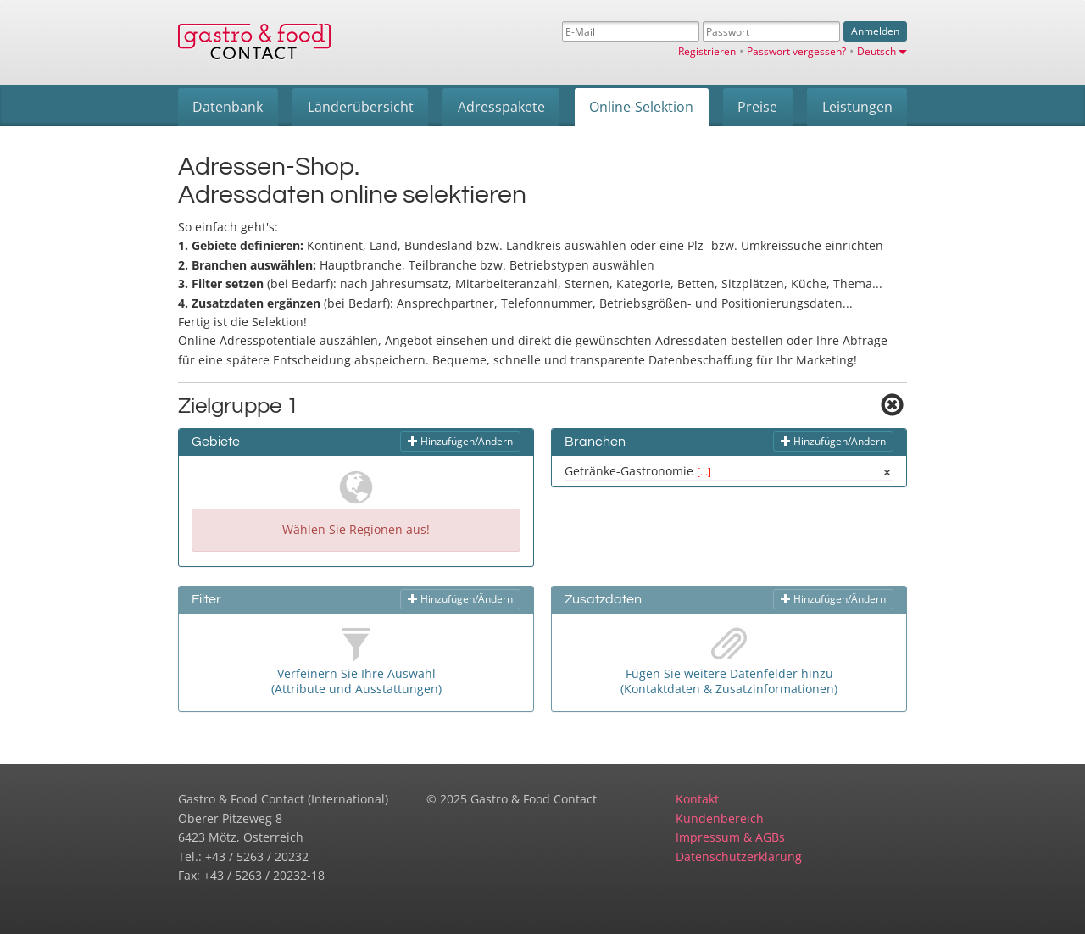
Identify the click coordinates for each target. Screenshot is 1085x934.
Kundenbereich (720, 818)
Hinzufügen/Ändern (460, 441)
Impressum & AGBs (730, 837)
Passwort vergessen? (796, 51)
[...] (704, 471)
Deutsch (882, 51)
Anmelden (875, 31)
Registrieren (707, 51)
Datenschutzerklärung (739, 856)
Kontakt (697, 799)
